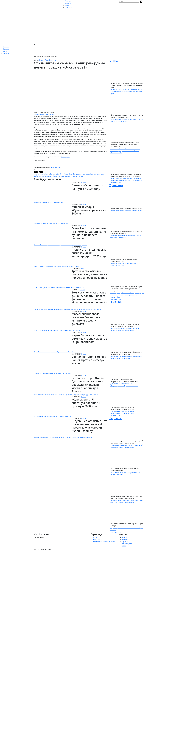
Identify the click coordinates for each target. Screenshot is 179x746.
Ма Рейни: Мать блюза (49, 176)
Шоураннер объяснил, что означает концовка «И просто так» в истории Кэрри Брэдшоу (63, 438)
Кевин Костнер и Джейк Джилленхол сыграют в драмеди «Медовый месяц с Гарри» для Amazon (66, 395)
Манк (59, 176)
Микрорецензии (127, 544)
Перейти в (39, 114)
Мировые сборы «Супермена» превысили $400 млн (51, 223)
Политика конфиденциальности (104, 542)
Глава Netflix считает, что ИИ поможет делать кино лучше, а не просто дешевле (60, 245)
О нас (95, 537)
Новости (42, 60)
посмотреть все (115, 183)
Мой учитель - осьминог (70, 176)
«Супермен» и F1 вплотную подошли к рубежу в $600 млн (53, 416)
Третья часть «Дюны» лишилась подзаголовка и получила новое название (59, 288)
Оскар (81, 176)
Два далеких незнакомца (81, 174)
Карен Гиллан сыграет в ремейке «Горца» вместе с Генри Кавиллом (56, 352)
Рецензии (6, 47)
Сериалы (6, 49)
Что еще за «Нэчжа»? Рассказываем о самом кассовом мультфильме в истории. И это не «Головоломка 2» (125, 151)
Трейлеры (6, 53)
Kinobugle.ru (65, 157)
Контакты (96, 540)
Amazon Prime (44, 174)
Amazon (36, 174)
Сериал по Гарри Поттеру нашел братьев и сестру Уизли (52, 373)
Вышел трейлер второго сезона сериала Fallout (126, 210)
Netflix (57, 174)
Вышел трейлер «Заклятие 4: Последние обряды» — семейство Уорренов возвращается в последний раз (127, 295)
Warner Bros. (68, 174)
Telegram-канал (56, 167)
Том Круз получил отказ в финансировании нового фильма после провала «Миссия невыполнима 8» (67, 309)
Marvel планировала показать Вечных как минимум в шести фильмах (57, 330)
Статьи (5, 51)
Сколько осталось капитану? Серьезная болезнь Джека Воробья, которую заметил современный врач (126, 92)
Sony (61, 174)
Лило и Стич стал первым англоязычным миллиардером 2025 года (56, 266)
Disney (52, 174)
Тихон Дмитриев (50, 60)
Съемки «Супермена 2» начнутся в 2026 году (49, 202)
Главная (124, 537)
